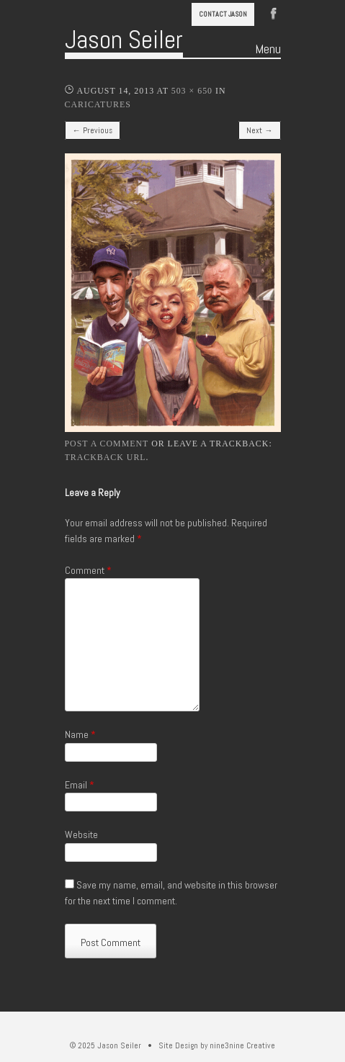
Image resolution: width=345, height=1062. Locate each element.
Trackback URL (105, 457)
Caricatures (98, 104)
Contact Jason (223, 14)
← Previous (92, 130)
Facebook (273, 12)
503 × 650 (191, 91)
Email (79, 784)
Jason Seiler (124, 39)
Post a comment (107, 443)
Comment (88, 570)
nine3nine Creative (242, 1045)
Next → (259, 130)
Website (81, 834)
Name (80, 734)
